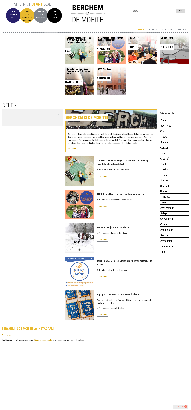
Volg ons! (7, 335)
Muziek (164, 169)
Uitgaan (164, 191)
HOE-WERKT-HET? (13, 14)
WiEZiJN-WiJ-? (54, 16)
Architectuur (167, 208)
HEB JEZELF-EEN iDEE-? (40, 16)
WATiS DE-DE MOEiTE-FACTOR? (27, 16)
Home (141, 29)
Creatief (164, 158)
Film (162, 251)
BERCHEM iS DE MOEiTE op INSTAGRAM (28, 329)
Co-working (166, 218)
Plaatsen (167, 29)
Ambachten (166, 240)
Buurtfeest (166, 125)
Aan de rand (166, 229)
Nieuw (163, 136)
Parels (163, 164)
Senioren (165, 235)
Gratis (163, 131)
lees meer (72, 148)
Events (153, 29)
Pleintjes (165, 197)
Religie (164, 213)
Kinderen (165, 142)
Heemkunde (166, 246)
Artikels (181, 29)
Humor (164, 175)
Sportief (164, 186)
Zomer (163, 120)
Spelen (164, 180)
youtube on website (180, 407)
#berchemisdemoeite (43, 340)
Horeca (164, 153)
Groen (163, 224)
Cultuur (164, 147)
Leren (163, 202)
